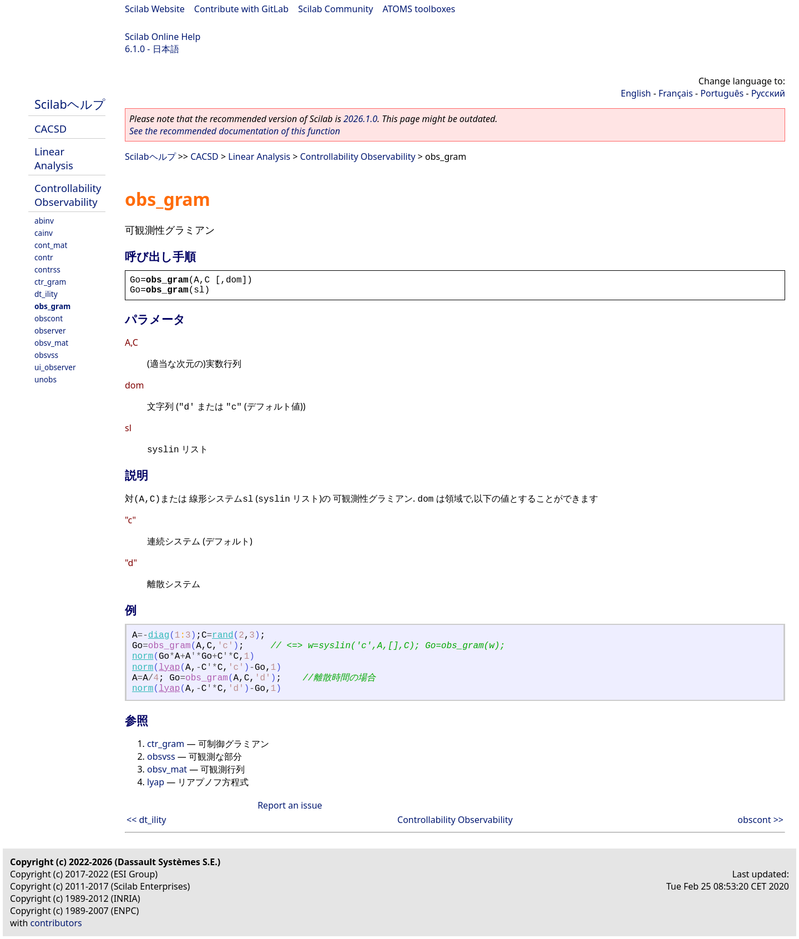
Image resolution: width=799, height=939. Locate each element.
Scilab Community (335, 9)
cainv (43, 233)
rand (222, 635)
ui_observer (55, 367)
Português (722, 93)
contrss (47, 269)
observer (50, 330)
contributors (56, 923)
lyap (169, 668)
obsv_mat (51, 342)
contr (43, 257)
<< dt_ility (146, 820)
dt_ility (46, 294)
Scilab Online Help (162, 37)
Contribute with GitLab (241, 9)
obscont (48, 318)
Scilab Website (155, 9)
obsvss (46, 355)
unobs (45, 379)
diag (158, 635)
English (636, 93)
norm (142, 657)
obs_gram (52, 306)
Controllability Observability (67, 195)
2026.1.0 (360, 119)
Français (676, 93)
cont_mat (50, 245)
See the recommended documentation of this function (234, 131)
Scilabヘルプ (69, 104)
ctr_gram (50, 281)
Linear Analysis (53, 158)
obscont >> (760, 820)
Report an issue (289, 805)
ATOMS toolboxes (419, 9)
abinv (44, 220)
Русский (768, 93)
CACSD (50, 128)
